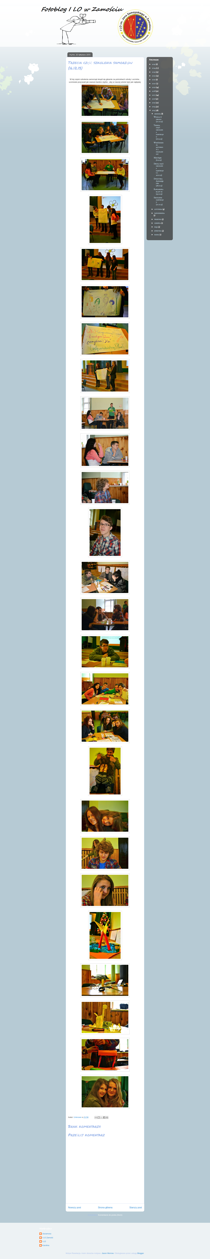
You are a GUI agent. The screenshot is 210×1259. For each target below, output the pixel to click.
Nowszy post (74, 1207)
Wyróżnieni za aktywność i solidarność (158, 148)
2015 (154, 103)
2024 (154, 68)
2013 (154, 110)
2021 (154, 79)
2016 (154, 99)
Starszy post (135, 1207)
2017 (154, 95)
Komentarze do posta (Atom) (110, 1215)
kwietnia (158, 231)
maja (156, 227)
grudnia (157, 114)
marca (157, 234)
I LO (44, 1241)
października (159, 213)
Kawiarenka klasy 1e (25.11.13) (158, 191)
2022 (154, 76)
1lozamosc (46, 1234)
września (158, 219)
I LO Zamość (47, 1238)
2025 (154, 64)
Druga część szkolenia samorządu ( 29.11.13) (159, 169)
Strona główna (105, 1207)
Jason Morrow (108, 1253)
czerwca (157, 223)
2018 (154, 91)
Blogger (140, 1253)
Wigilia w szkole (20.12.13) (158, 119)
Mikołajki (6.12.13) (158, 159)
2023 (154, 72)
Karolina (45, 1245)
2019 (154, 87)
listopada (158, 209)
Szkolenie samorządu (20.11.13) (159, 201)
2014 (154, 106)
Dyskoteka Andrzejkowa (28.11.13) (158, 182)
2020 (154, 83)
